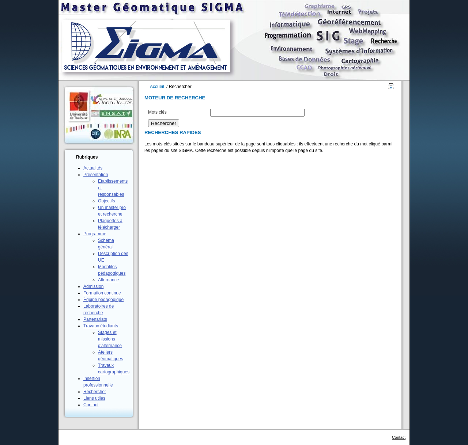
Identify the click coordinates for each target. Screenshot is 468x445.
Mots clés (157, 112)
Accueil (157, 86)
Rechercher (94, 391)
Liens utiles (94, 398)
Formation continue (102, 293)
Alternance (108, 279)
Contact (90, 404)
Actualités (92, 168)
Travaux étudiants (100, 325)
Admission (93, 286)
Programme (94, 233)
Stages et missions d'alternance (110, 339)
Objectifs (106, 201)
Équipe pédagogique (103, 299)
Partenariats (95, 319)
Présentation (95, 174)
